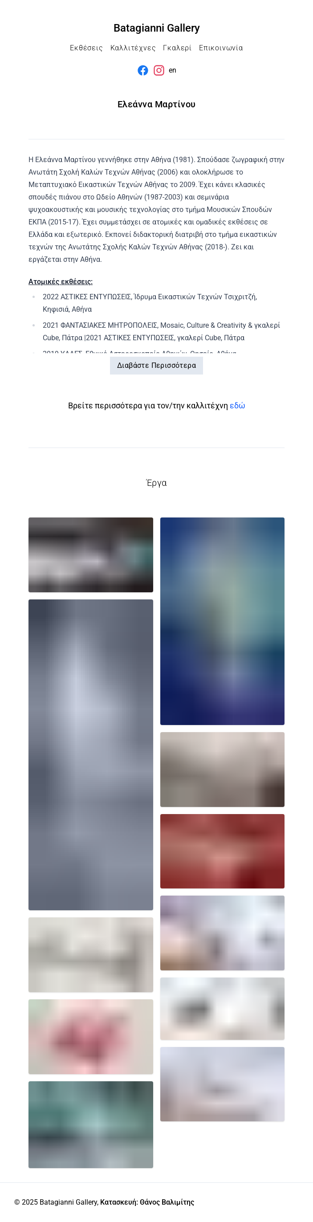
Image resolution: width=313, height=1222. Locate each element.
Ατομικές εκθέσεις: (60, 281)
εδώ (237, 405)
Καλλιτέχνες (133, 48)
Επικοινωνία (221, 48)
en (172, 70)
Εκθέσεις (86, 48)
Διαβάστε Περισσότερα (156, 365)
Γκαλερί (177, 48)
